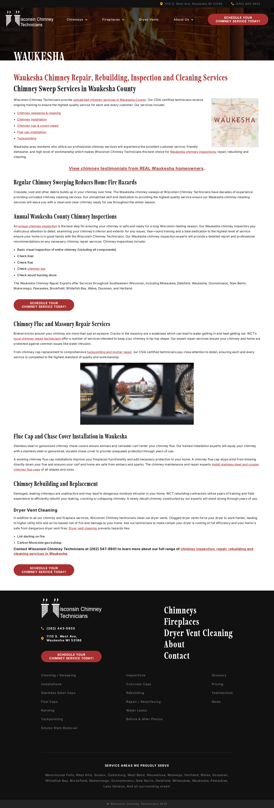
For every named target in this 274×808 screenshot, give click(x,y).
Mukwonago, (100, 780)
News (216, 702)
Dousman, (221, 775)
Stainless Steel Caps (58, 693)
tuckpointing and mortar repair (109, 352)
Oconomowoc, (123, 780)
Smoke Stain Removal (59, 728)
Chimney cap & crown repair (38, 126)
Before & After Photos (144, 719)
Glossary (219, 675)
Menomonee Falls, (60, 775)
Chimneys (77, 19)
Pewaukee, (220, 780)
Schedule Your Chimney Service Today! (238, 19)
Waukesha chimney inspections (193, 152)
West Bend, (137, 775)
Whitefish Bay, (57, 780)
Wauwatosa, (157, 775)
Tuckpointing (26, 138)
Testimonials (222, 693)
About (174, 645)
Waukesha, (201, 780)
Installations (51, 684)
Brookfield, (79, 780)
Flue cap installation (31, 132)
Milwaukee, (182, 780)
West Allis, (84, 775)
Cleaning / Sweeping (58, 675)
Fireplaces (113, 19)
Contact (177, 656)
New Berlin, (145, 780)
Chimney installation (32, 119)
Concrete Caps (138, 684)
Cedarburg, (117, 775)
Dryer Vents (149, 19)
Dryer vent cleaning (83, 528)
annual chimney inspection (37, 226)
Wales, (206, 775)
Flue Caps (49, 702)
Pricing (218, 684)
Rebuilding (135, 693)
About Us (183, 19)
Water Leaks (136, 710)
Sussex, (100, 775)
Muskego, (176, 775)
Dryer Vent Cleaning (198, 634)
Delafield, (164, 780)
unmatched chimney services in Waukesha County (109, 100)
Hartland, (192, 775)
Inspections (136, 675)
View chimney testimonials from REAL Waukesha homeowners (136, 168)
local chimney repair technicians (37, 338)
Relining (48, 710)
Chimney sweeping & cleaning (39, 113)
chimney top (36, 269)
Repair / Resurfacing (143, 702)
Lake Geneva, (115, 786)
